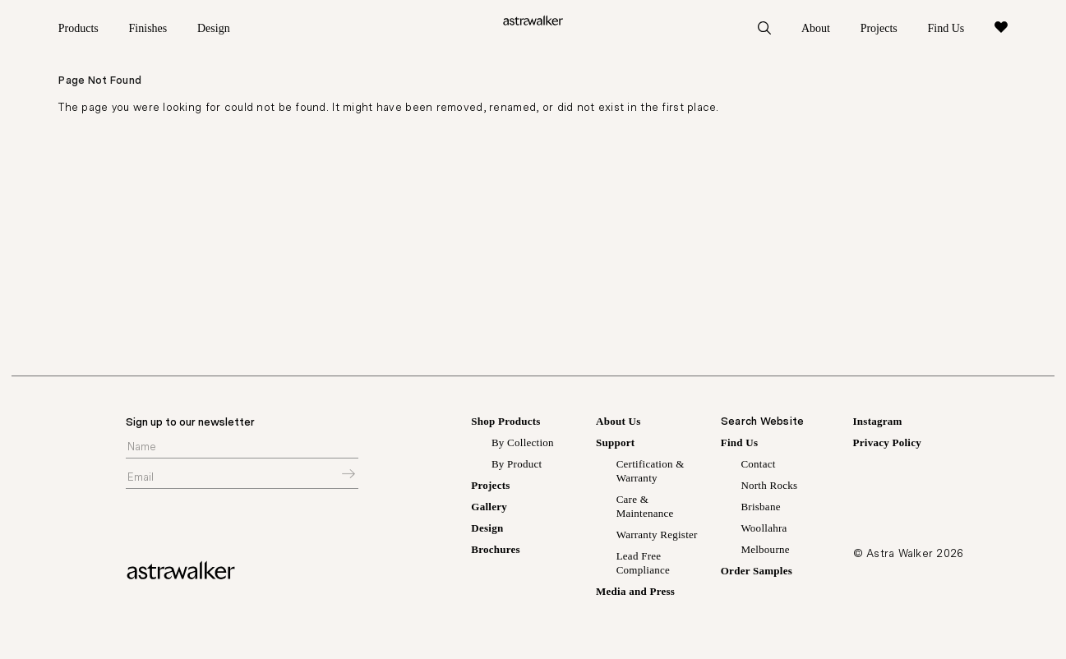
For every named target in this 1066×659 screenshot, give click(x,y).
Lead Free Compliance (643, 566)
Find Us (945, 28)
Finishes (148, 28)
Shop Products (505, 424)
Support (615, 446)
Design (213, 28)
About (815, 28)
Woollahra (764, 531)
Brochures (495, 552)
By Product (516, 467)
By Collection (522, 446)
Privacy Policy (887, 446)
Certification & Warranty (650, 474)
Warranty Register (657, 538)
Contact (758, 467)
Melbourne (765, 552)
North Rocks (769, 488)
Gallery (489, 510)
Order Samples (756, 574)
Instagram (877, 424)
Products (78, 28)
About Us (618, 424)
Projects (879, 28)
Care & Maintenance (645, 509)
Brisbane (760, 510)
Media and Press (635, 594)
